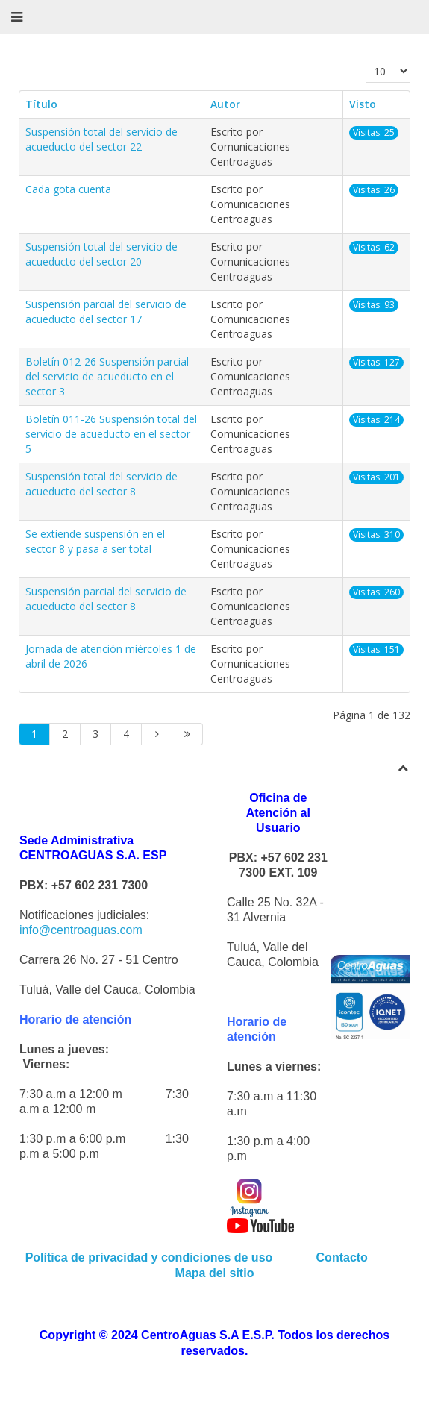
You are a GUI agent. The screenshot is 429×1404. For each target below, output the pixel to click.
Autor (225, 104)
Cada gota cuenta (68, 189)
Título (41, 104)
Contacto (344, 1257)
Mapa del (200, 1273)
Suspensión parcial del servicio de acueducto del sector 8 (106, 598)
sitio (240, 1273)
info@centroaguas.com (81, 930)
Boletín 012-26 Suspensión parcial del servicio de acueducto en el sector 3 (107, 376)
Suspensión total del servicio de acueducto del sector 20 (101, 254)
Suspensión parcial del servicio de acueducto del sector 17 (106, 311)
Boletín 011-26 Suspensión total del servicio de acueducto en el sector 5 (111, 434)
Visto (362, 104)
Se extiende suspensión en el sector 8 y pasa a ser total (95, 541)
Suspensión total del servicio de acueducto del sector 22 (101, 139)
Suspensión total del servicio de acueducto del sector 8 (101, 483)
